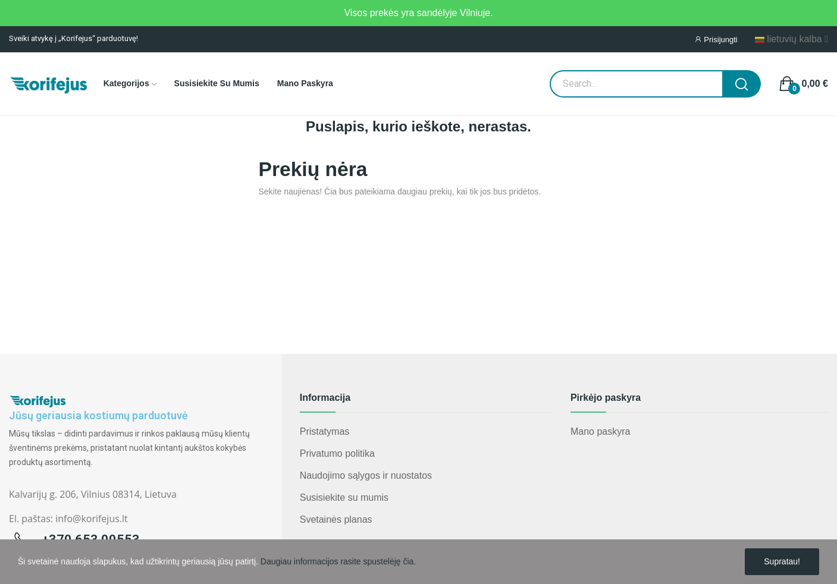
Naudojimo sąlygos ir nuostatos (366, 475)
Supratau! (782, 561)
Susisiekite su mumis (344, 497)
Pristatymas (325, 431)
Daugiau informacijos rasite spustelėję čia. (338, 561)
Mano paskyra (600, 431)
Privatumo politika (337, 453)
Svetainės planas (336, 519)
